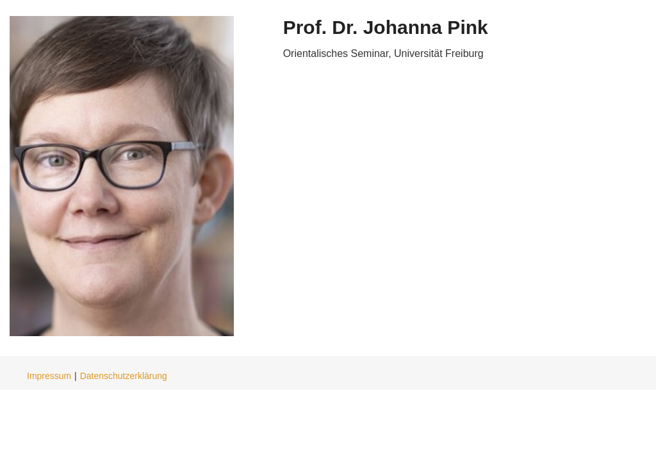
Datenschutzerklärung (123, 376)
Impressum (49, 376)
